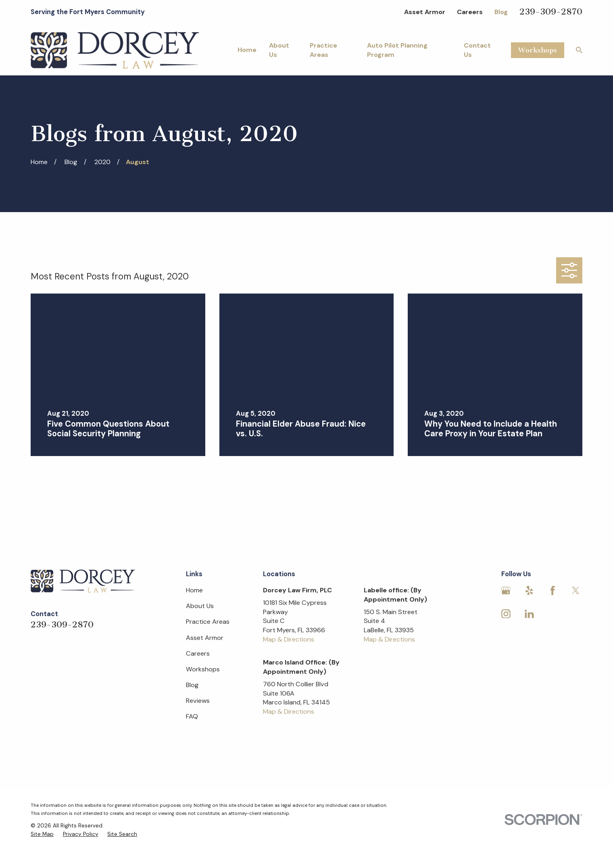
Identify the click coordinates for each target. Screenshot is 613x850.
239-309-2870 (550, 11)
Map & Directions (288, 639)
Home (194, 590)
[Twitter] (575, 590)
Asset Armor (424, 12)
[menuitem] (42, 834)
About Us (200, 606)
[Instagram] (506, 614)
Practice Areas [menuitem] (323, 50)
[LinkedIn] (529, 614)
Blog (501, 12)
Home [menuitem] (247, 50)
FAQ (192, 716)
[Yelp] (529, 590)
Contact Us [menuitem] (477, 50)
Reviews (198, 700)
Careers (470, 12)
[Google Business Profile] (506, 590)
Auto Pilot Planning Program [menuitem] (397, 50)
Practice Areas (207, 621)
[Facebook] (552, 590)
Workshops (537, 50)
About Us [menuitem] (279, 50)
